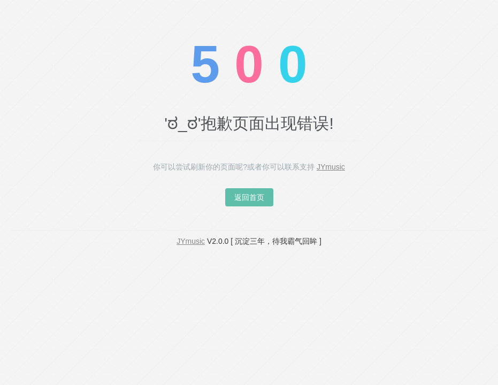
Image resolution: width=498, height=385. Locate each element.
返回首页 (249, 197)
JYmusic (331, 167)
